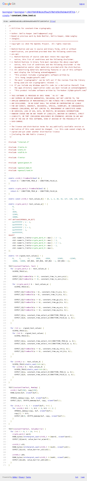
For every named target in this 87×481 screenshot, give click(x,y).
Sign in (82, 4)
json (83, 477)
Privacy (21, 477)
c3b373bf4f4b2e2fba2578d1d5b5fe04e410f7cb (50, 11)
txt (76, 477)
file (53, 21)
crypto (5, 15)
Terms (28, 477)
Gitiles (14, 477)
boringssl (7, 11)
